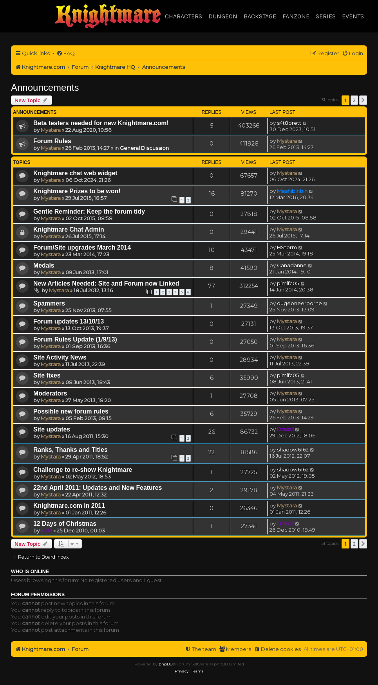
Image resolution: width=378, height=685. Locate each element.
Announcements (45, 87)
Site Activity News (60, 357)
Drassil (285, 429)
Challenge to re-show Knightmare (82, 469)
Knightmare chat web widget (75, 173)
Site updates (51, 429)
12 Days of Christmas (64, 523)
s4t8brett (289, 123)
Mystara (51, 130)
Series (326, 16)
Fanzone (295, 16)
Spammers (49, 303)
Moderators (50, 393)
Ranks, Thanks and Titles (70, 449)
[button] (363, 100)
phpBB (165, 664)
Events (353, 16)
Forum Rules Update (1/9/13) (75, 339)
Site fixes (47, 375)
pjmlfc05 (288, 283)
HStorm (287, 247)
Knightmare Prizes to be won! (77, 191)
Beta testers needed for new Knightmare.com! (101, 123)
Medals (43, 265)
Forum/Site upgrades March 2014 (82, 247)
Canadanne (292, 265)
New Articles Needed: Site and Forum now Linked (106, 283)
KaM (46, 530)
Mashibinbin (292, 191)
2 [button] (354, 100)
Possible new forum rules (71, 411)
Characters (183, 16)
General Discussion (144, 148)
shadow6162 (293, 449)
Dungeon (222, 16)
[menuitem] (65, 53)
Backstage (260, 16)
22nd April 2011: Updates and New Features (97, 487)
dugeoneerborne (299, 303)
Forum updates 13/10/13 (68, 321)
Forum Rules (52, 141)
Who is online (30, 571)
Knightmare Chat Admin (68, 229)
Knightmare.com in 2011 (69, 505)
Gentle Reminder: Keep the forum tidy (89, 211)
